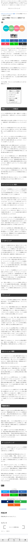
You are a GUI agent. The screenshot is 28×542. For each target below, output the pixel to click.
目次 (12, 88)
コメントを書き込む (14, 527)
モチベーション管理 (13, 98)
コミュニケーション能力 (14, 92)
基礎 (2, 485)
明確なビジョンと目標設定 (14, 91)
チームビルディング (13, 102)
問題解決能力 (12, 100)
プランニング (12, 96)
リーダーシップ (12, 94)
